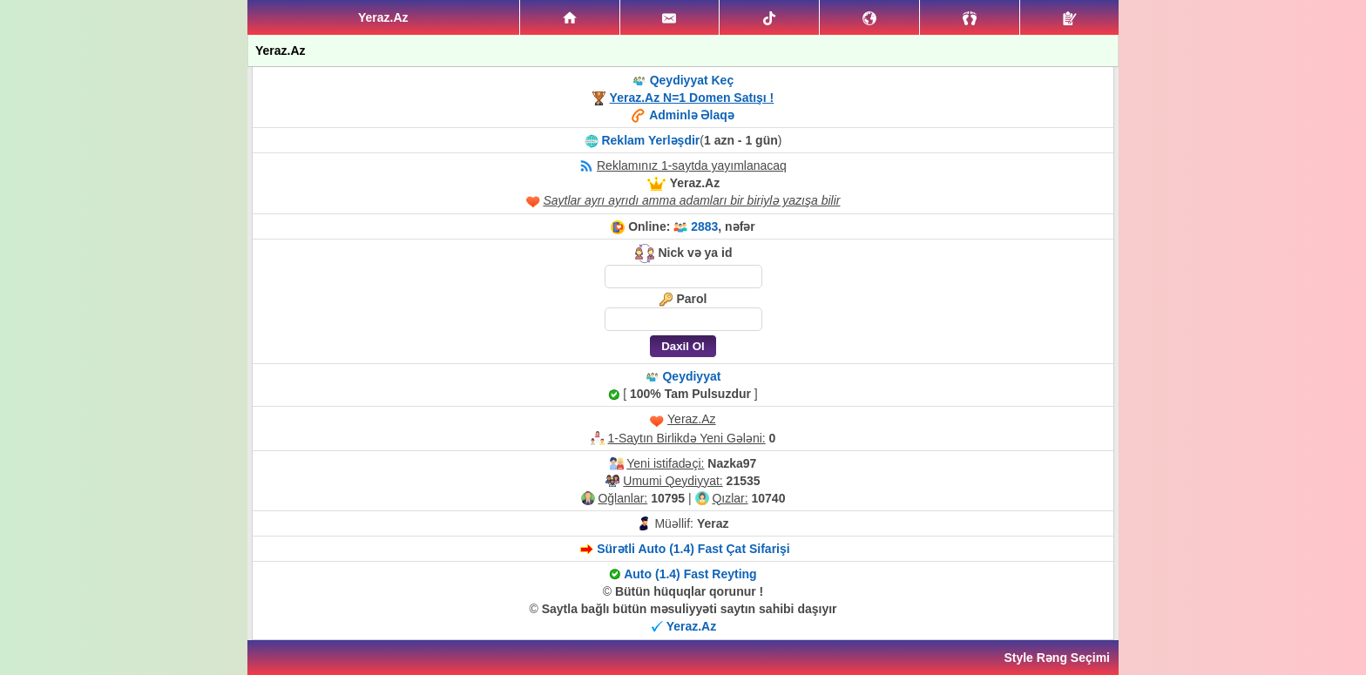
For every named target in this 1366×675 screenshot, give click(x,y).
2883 (704, 226)
